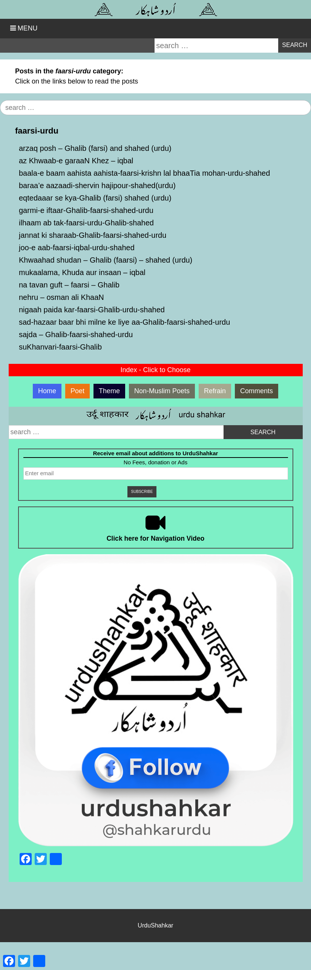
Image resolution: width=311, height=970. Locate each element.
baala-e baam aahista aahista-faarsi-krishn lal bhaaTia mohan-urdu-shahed (144, 173)
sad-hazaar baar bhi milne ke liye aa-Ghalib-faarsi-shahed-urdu (124, 322)
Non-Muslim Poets (162, 391)
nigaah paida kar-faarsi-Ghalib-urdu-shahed (92, 310)
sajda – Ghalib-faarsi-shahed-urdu (76, 334)
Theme (109, 391)
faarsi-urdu (36, 130)
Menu (28, 28)
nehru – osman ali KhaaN (61, 297)
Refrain (215, 391)
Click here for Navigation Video (156, 538)
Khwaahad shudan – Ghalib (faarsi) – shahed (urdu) (105, 260)
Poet (77, 391)
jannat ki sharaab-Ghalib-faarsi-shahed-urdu (92, 235)
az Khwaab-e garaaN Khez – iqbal (76, 161)
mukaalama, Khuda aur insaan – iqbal (82, 272)
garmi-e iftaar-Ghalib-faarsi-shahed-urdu (86, 210)
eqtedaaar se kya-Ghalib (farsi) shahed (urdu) (95, 198)
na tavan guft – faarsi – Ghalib (69, 285)
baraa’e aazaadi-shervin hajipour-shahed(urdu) (97, 185)
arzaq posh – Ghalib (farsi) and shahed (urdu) (95, 148)
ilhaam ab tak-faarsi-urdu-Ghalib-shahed (86, 223)
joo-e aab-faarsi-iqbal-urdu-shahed (77, 247)
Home (47, 391)
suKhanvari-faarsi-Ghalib (60, 347)
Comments (256, 391)
